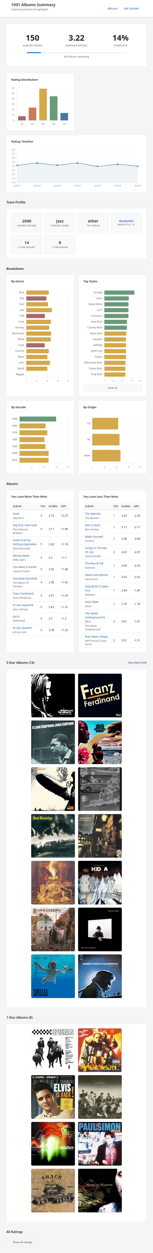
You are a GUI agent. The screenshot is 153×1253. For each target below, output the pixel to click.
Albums (113, 8)
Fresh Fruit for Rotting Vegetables (25, 542)
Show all (112, 388)
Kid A (16, 616)
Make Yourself (94, 536)
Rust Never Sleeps (96, 636)
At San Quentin (22, 628)
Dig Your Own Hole (25, 525)
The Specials (93, 513)
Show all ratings (22, 1242)
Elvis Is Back (92, 525)
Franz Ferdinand (23, 593)
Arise (16, 513)
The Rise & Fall (94, 563)
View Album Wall (137, 662)
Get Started (131, 8)
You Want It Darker (25, 567)
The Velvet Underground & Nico (95, 617)
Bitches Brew (21, 556)
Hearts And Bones (96, 575)
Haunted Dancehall (25, 578)
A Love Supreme (23, 605)
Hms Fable (91, 602)
